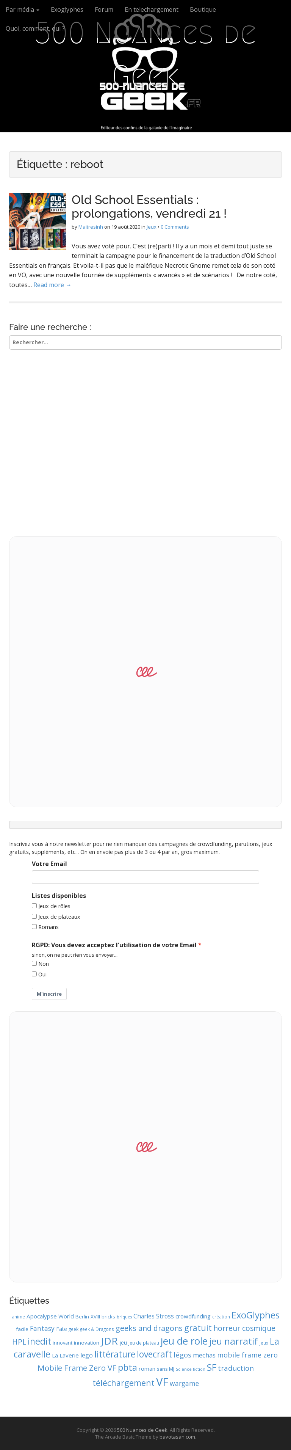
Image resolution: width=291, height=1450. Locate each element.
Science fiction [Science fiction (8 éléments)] (190, 1369)
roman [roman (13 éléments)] (147, 1368)
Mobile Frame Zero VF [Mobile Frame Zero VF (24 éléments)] (77, 1367)
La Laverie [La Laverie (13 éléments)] (65, 1355)
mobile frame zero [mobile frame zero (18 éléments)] (247, 1354)
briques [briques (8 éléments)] (124, 1317)
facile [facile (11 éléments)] (22, 1329)
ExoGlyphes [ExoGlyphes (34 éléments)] (256, 1315)
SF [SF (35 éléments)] (211, 1367)
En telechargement (151, 9)
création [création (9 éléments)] (221, 1316)
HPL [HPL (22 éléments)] (19, 1342)
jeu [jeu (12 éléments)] (123, 1342)
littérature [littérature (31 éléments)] (114, 1354)
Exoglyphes (67, 9)
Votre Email (49, 864)
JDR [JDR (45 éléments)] (109, 1341)
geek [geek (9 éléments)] (73, 1329)
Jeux (151, 226)
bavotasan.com (177, 1436)
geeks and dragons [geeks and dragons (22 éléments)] (149, 1328)
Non (43, 963)
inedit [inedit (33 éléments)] (39, 1341)
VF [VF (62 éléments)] (162, 1381)
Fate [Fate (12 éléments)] (61, 1328)
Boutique (203, 9)
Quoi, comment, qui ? (35, 28)
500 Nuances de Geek (145, 55)
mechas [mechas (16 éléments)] (204, 1355)
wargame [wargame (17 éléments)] (184, 1383)
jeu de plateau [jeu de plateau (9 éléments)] (143, 1343)
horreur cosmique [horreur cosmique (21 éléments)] (244, 1328)
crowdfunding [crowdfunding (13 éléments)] (193, 1316)
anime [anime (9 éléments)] (18, 1316)
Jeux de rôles (54, 906)
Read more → (52, 285)
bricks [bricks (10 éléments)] (108, 1316)
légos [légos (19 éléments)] (182, 1354)
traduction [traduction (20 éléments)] (236, 1368)
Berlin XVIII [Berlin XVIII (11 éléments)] (87, 1316)
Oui (42, 974)
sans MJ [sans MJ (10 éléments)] (165, 1368)
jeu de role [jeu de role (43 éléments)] (184, 1341)
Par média (22, 9)
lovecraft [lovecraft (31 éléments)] (154, 1354)
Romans (48, 927)
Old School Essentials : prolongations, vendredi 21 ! (149, 206)
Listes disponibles (59, 895)
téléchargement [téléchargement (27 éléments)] (123, 1382)
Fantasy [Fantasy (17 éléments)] (42, 1328)
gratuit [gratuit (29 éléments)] (198, 1328)
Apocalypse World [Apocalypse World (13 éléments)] (50, 1316)
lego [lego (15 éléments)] (86, 1355)
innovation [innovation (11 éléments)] (86, 1342)
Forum (104, 9)
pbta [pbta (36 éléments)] (127, 1367)
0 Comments (175, 226)
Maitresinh (90, 226)
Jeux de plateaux (59, 916)
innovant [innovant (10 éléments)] (62, 1342)
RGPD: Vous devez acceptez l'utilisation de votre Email (114, 945)
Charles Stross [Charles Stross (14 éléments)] (153, 1316)
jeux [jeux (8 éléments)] (264, 1343)
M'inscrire (49, 993)
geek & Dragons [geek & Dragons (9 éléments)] (97, 1329)
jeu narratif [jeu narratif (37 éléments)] (233, 1341)
